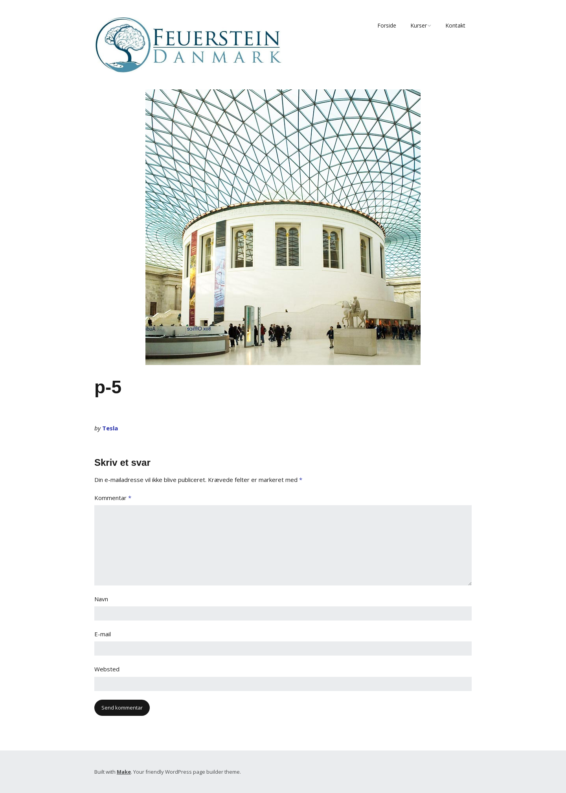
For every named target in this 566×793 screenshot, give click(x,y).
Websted (106, 669)
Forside (386, 25)
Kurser (418, 25)
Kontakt (455, 25)
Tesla (110, 428)
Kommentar (112, 498)
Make (124, 771)
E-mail (102, 634)
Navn (101, 599)
